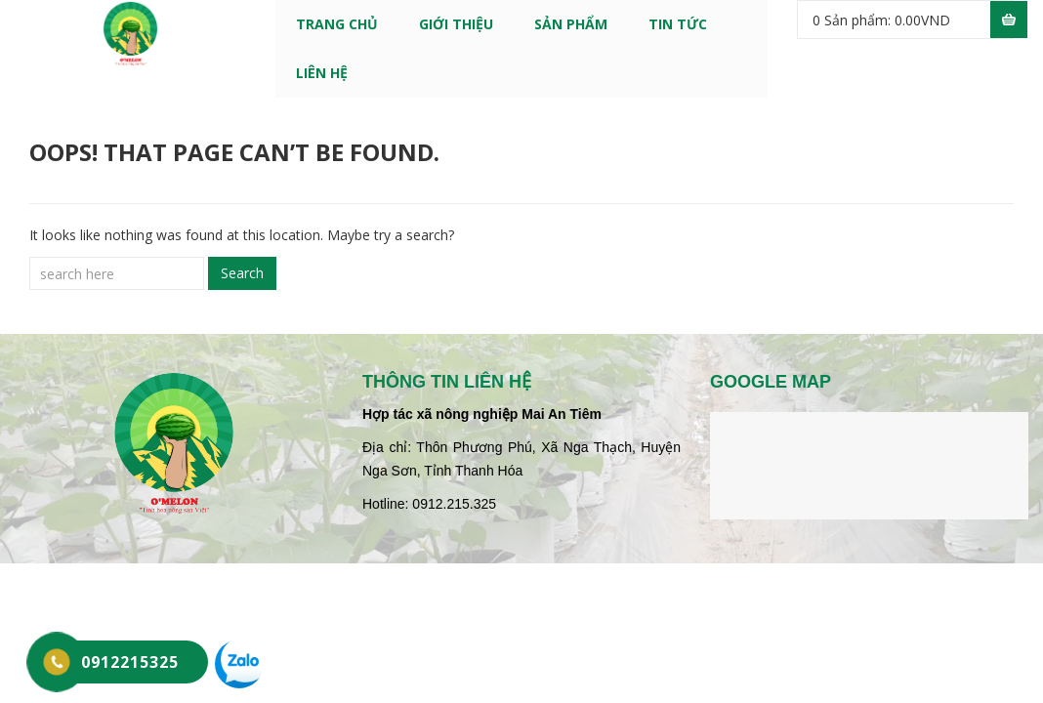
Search (242, 273)
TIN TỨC (677, 24)
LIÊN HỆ (322, 72)
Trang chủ (337, 24)
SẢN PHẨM (570, 24)
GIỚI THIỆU (456, 24)
